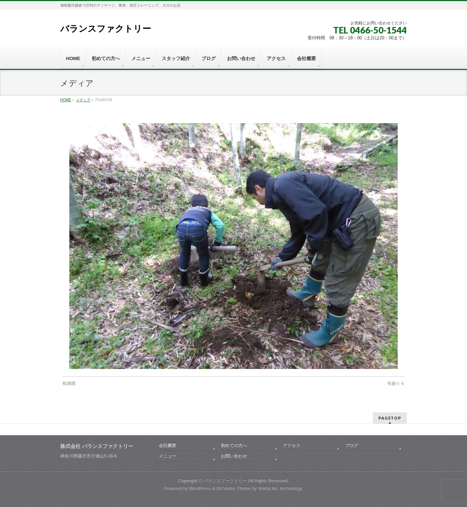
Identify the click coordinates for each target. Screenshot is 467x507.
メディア (83, 100)
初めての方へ (234, 445)
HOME (65, 100)
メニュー (167, 456)
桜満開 (69, 383)
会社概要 (167, 445)
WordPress (200, 488)
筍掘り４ (396, 383)
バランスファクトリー (105, 29)
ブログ (351, 445)
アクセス (291, 445)
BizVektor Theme (234, 488)
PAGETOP (389, 418)
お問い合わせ (234, 456)
